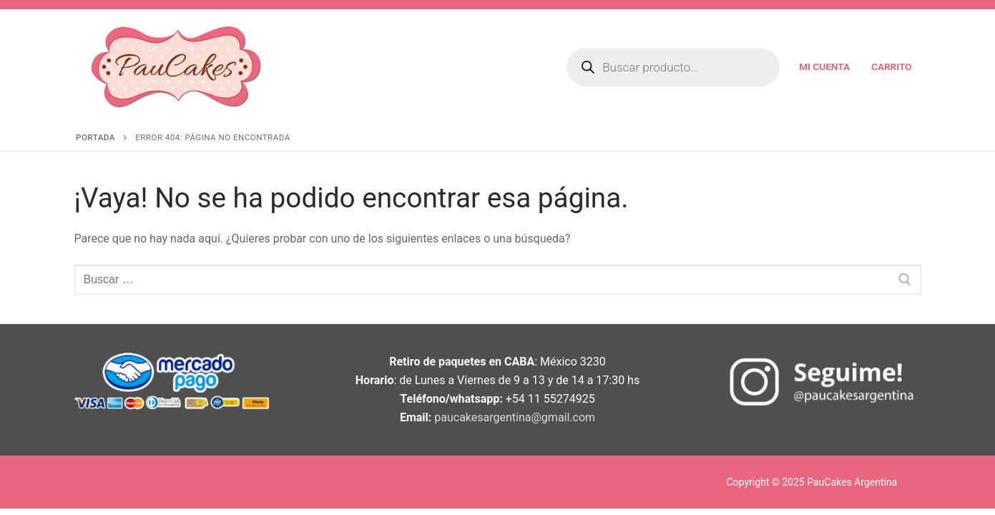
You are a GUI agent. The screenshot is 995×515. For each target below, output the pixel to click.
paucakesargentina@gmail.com (514, 417)
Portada (95, 137)
